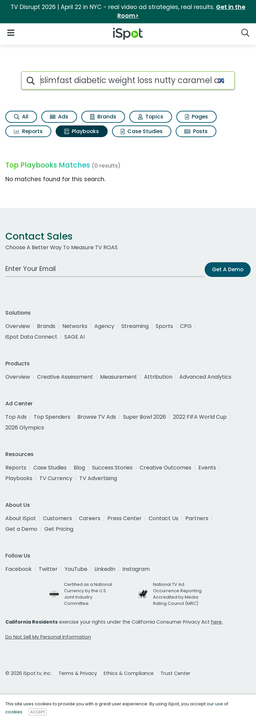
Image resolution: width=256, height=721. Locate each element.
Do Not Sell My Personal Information (48, 637)
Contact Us (163, 518)
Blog (79, 467)
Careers (89, 518)
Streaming (135, 326)
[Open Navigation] (10, 32)
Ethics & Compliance (129, 673)
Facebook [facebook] (18, 569)
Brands (103, 116)
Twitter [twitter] (48, 569)
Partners (196, 518)
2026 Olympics (24, 427)
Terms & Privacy (77, 673)
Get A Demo (227, 269)
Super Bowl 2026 (144, 417)
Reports (28, 131)
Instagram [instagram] (136, 569)
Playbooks (81, 131)
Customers (57, 518)
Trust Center (175, 673)
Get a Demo (21, 529)
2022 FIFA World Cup (200, 417)
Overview (17, 326)
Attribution (158, 377)
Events (207, 467)
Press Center (124, 518)
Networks (74, 326)
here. (217, 622)
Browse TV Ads (96, 417)
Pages (196, 116)
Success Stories (112, 467)
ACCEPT (37, 712)
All (21, 116)
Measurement (118, 377)
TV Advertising (98, 478)
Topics (150, 116)
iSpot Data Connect (31, 337)
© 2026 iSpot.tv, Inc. (28, 673)
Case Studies (142, 131)
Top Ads (16, 417)
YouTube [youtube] (76, 569)
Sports (164, 326)
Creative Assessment (65, 377)
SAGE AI (74, 337)
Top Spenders (52, 417)
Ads (59, 116)
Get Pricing (58, 529)
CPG (186, 326)
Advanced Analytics (205, 377)
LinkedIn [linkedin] (104, 569)
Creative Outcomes (165, 467)
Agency (104, 326)
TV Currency (55, 478)
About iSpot (20, 518)
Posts (196, 131)
